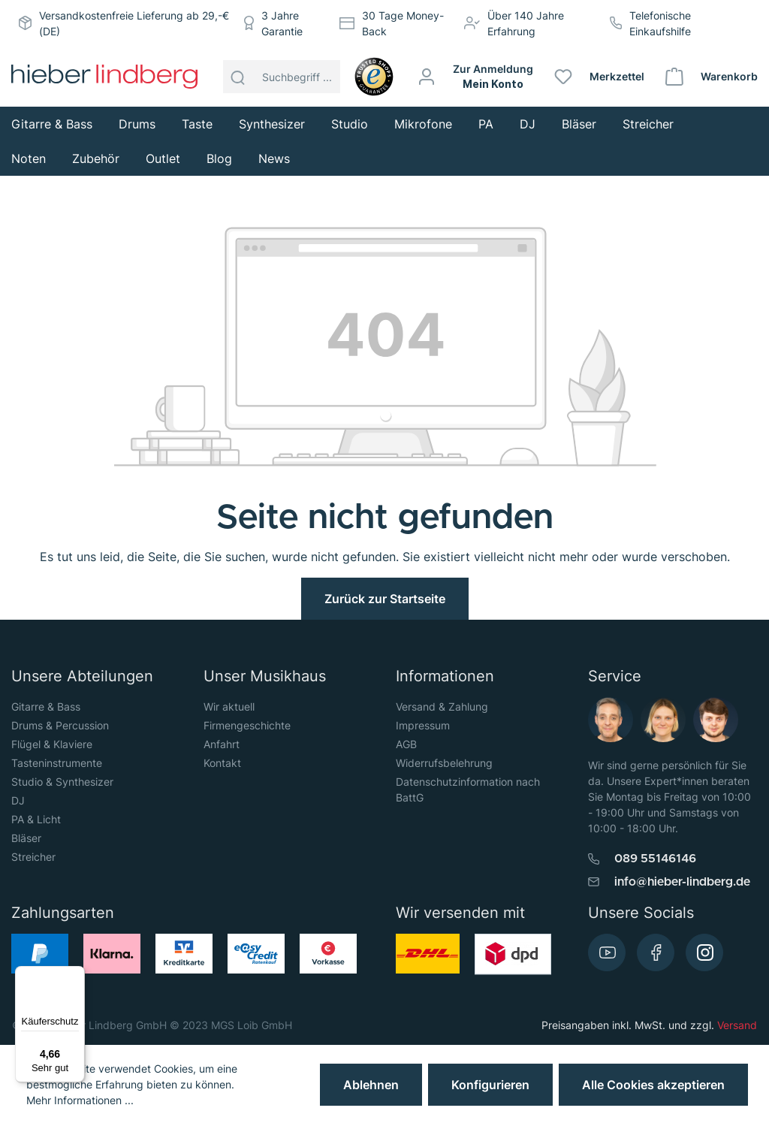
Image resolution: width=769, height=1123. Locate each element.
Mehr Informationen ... (80, 1100)
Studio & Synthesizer (62, 781)
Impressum (423, 725)
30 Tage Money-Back (403, 23)
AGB (406, 744)
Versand (737, 1025)
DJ (18, 800)
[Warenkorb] (712, 77)
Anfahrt (222, 744)
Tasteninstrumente (56, 762)
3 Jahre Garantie (282, 23)
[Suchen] (238, 76)
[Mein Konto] (476, 77)
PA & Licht (36, 819)
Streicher (33, 856)
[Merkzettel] (600, 77)
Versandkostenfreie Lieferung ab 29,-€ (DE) (134, 23)
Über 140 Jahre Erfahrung (525, 23)
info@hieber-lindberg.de (682, 882)
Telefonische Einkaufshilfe (660, 23)
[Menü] (76, 975)
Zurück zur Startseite (384, 598)
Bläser (26, 838)
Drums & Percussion (60, 725)
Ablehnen (371, 1084)
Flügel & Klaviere (51, 744)
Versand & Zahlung (442, 706)
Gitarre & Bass (45, 706)
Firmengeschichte (247, 725)
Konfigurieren (490, 1084)
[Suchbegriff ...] (297, 76)
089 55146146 (655, 859)
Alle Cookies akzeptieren (653, 1084)
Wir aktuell (229, 706)
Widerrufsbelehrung (444, 762)
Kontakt (222, 762)
